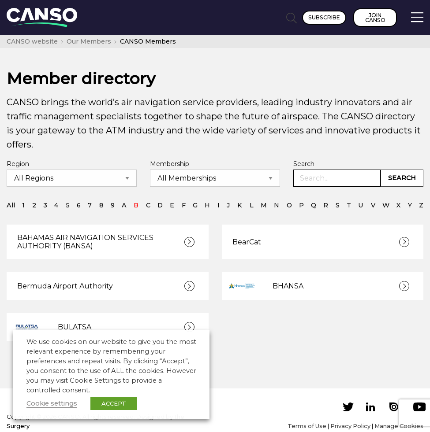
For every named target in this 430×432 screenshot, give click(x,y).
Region (18, 164)
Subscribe (324, 17)
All (11, 205)
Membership (169, 164)
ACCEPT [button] (113, 403)
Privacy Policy (350, 425)
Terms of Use (307, 425)
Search (303, 164)
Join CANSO (375, 17)
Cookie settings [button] (51, 403)
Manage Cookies (398, 425)
